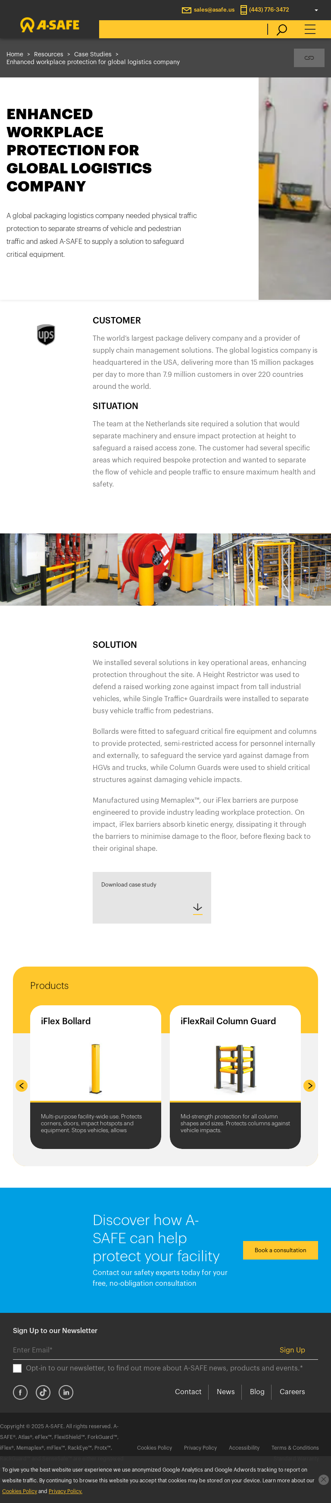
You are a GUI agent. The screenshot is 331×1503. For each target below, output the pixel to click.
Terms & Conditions (295, 1448)
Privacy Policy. (65, 1491)
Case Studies (93, 55)
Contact (188, 1392)
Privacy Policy (200, 1448)
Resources (48, 55)
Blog (257, 1392)
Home (14, 55)
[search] (277, 29)
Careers (292, 1392)
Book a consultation (280, 1250)
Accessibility (244, 1448)
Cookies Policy (154, 1448)
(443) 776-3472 (269, 9)
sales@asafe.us (214, 9)
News (226, 1392)
